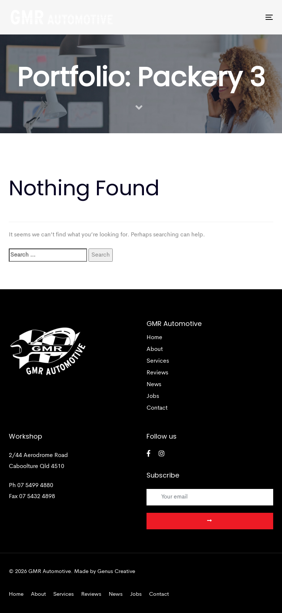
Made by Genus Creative (104, 571)
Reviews (157, 373)
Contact (157, 408)
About (155, 349)
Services (158, 361)
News (154, 385)
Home (154, 338)
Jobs (153, 396)
